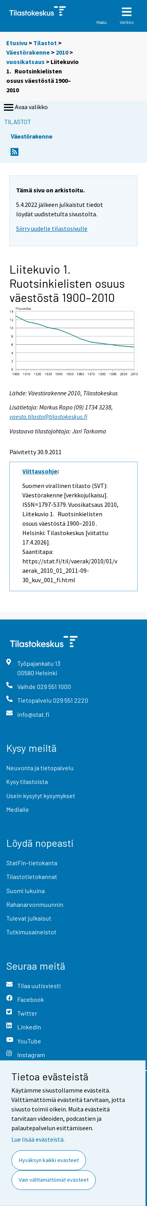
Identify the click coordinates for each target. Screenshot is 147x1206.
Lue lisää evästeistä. (38, 1139)
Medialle (17, 809)
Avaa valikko (25, 107)
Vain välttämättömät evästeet (54, 1179)
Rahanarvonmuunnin (35, 904)
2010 (62, 52)
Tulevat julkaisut (28, 918)
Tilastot (45, 43)
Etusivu (16, 43)
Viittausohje (39, 471)
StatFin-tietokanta (31, 862)
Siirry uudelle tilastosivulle (51, 228)
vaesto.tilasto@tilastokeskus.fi (48, 416)
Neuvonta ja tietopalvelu (40, 767)
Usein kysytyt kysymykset (40, 795)
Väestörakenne (28, 52)
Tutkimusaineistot (31, 932)
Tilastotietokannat (31, 876)
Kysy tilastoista (27, 781)
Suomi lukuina (25, 890)
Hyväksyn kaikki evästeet (49, 1160)
